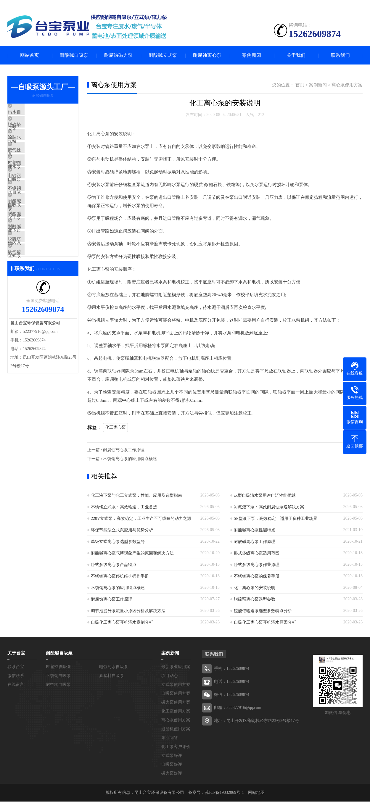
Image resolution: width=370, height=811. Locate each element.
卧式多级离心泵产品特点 (113, 565)
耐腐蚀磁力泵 (118, 55)
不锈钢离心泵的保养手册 (256, 577)
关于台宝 (16, 653)
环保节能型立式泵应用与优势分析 (122, 530)
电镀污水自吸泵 (36, 200)
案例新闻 (251, 55)
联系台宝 (15, 667)
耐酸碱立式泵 (163, 55)
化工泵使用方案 (175, 712)
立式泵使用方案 (175, 685)
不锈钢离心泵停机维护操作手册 (120, 577)
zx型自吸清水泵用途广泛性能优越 (265, 496)
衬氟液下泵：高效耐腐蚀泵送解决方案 (269, 507)
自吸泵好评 (171, 765)
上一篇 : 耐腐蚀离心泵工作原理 (115, 450)
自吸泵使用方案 (175, 694)
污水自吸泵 (32, 113)
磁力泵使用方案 (175, 703)
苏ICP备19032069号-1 (224, 793)
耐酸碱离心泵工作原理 (254, 542)
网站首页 (29, 55)
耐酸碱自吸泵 (74, 55)
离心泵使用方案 (347, 85)
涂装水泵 (30, 148)
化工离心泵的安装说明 (254, 588)
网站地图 (256, 793)
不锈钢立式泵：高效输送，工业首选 (124, 507)
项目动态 (169, 676)
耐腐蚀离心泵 (207, 55)
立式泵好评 (171, 756)
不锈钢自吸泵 (34, 217)
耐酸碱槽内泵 (34, 270)
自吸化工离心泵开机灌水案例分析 (122, 623)
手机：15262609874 (231, 669)
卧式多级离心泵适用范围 (256, 554)
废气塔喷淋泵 (34, 305)
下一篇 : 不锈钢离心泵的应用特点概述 (122, 459)
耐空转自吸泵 (58, 685)
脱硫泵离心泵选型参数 (254, 600)
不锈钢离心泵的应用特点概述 (118, 588)
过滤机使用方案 (175, 729)
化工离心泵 (115, 428)
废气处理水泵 (34, 165)
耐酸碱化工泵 (34, 235)
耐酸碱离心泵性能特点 (254, 530)
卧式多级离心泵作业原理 (256, 565)
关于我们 (296, 55)
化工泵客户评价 (175, 747)
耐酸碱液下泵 (34, 252)
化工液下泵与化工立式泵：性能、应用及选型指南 (136, 496)
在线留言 (15, 685)
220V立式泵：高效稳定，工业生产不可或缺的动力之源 (141, 519)
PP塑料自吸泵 (35, 182)
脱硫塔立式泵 (34, 287)
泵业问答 (169, 738)
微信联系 (15, 676)
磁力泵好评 (171, 774)
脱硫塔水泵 (32, 130)
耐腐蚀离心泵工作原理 (111, 600)
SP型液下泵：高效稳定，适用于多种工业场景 (275, 519)
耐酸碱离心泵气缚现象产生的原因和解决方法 (132, 554)
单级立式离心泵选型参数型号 (118, 542)
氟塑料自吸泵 (111, 676)
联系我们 (340, 55)
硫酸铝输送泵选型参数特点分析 (263, 611)
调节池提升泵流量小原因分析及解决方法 (128, 611)
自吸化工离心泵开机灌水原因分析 (265, 623)
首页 (299, 85)
